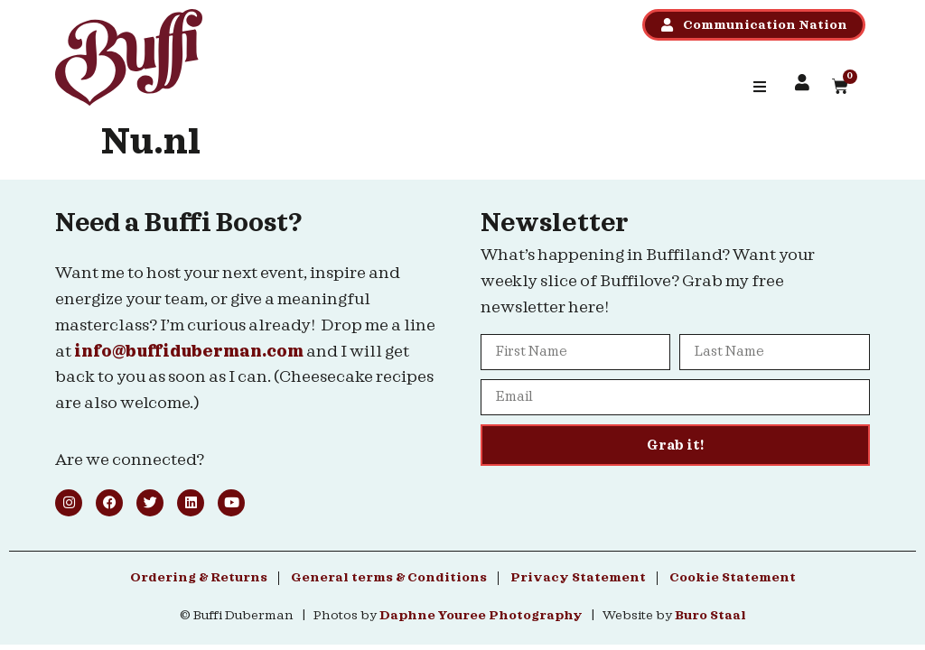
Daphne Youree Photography (481, 615)
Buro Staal (710, 615)
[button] (759, 86)
